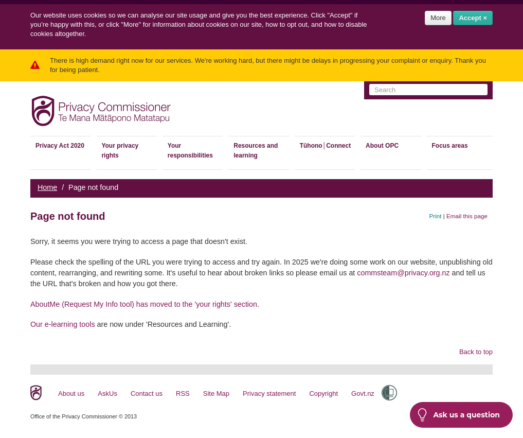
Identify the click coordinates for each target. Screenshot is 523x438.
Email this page (467, 216)
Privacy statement (269, 393)
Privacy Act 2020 (59, 145)
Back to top (476, 352)
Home (47, 187)
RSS (183, 393)
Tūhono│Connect (325, 145)
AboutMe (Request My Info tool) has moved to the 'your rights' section (143, 304)
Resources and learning (255, 150)
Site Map (216, 393)
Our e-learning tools (62, 324)
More (438, 18)
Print (435, 216)
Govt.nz (362, 393)
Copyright (323, 393)
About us (71, 393)
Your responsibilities (190, 150)
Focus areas (450, 145)
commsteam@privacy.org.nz (403, 273)
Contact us (147, 393)
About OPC (382, 145)
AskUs (107, 393)
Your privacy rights (119, 150)
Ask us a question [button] (459, 415)
